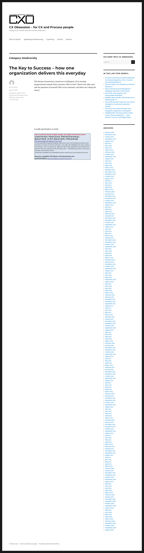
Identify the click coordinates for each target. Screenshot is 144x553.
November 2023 (110, 174)
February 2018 (110, 295)
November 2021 (110, 220)
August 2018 (109, 282)
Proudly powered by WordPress (49, 544)
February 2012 (110, 446)
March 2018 (109, 293)
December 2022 (110, 196)
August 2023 (109, 178)
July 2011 (108, 457)
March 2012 (109, 444)
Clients (60, 39)
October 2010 (109, 477)
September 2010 (110, 479)
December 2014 (110, 372)
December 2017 (110, 299)
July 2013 (108, 409)
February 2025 (110, 152)
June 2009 (108, 512)
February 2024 (110, 170)
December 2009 (110, 499)
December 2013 (110, 398)
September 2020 (110, 247)
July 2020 (108, 249)
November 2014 (110, 374)
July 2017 (108, 308)
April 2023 (108, 187)
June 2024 (108, 163)
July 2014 (108, 383)
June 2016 (108, 334)
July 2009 (108, 510)
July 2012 (108, 435)
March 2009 (109, 519)
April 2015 (108, 363)
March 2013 (109, 418)
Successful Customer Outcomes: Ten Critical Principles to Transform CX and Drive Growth (119, 104)
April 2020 (108, 255)
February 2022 (110, 214)
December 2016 (110, 321)
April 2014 (108, 389)
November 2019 (110, 264)
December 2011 (110, 451)
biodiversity (13, 93)
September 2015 (110, 354)
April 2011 (108, 464)
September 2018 (110, 279)
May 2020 (108, 253)
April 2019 (108, 277)
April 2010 (108, 490)
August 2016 (109, 330)
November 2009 (110, 501)
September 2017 (110, 304)
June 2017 (108, 310)
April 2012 (108, 442)
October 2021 (109, 222)
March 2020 (109, 258)
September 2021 (110, 225)
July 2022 (108, 207)
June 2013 (108, 411)
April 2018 (108, 290)
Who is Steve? (15, 39)
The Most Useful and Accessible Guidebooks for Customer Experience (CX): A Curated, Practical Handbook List (120, 80)
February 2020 (110, 260)
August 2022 (109, 205)
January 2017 (109, 319)
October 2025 (109, 137)
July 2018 (108, 284)
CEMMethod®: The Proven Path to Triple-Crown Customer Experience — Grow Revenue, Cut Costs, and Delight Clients (119, 115)
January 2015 (109, 370)
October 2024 (109, 154)
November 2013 (110, 400)
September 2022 (110, 203)
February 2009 (110, 521)
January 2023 (109, 194)
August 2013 (109, 407)
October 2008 (109, 525)
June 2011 (108, 460)
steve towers (13, 87)
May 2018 (108, 288)
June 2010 (108, 486)
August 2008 (109, 530)
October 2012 (109, 429)
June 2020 (108, 251)
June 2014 (108, 385)
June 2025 (108, 146)
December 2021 (110, 218)
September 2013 (110, 405)
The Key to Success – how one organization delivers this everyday (47, 70)
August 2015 (109, 356)
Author (69, 39)
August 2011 (109, 455)
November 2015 (110, 350)
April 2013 (108, 416)
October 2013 (109, 402)
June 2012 (108, 438)
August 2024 (109, 159)
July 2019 (108, 273)
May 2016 (108, 337)
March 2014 (109, 391)
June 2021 (108, 231)
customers (12, 95)
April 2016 (108, 339)
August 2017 (109, 306)
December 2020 (110, 240)
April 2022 (108, 211)
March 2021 (109, 236)
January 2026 (109, 132)
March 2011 (109, 466)
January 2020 (109, 262)
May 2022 (108, 209)
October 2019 (109, 266)
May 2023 (108, 185)
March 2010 (109, 492)
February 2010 (110, 495)
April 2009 (108, 517)
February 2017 (110, 317)
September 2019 (110, 268)
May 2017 (108, 312)
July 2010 (108, 484)
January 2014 (109, 396)
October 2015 (109, 352)
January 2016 (109, 345)
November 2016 (110, 323)
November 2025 (110, 135)
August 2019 (109, 271)
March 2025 (109, 150)
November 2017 (110, 301)
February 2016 (110, 343)
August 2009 (109, 508)
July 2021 (108, 229)
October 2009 (109, 503)
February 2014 (110, 394)
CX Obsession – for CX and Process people (41, 27)
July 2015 (108, 359)
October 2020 (109, 244)
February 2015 (110, 367)
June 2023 (108, 183)
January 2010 (109, 497)
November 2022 (110, 198)
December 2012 (110, 424)
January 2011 (109, 471)
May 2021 (108, 233)
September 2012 (110, 431)
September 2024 (110, 156)
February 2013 (109, 420)
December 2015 (110, 348)
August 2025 (109, 141)
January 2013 (109, 422)
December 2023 (110, 172)
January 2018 (109, 297)
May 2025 (108, 148)
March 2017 (109, 315)
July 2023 (108, 181)
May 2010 (108, 488)
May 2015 (108, 361)
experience (19, 97)
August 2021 (109, 227)
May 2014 (108, 387)
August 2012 (109, 433)
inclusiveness (13, 99)
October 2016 (109, 326)
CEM (23, 93)
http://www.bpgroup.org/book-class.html (48, 141)
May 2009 (108, 514)
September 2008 (110, 528)
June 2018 (108, 286)
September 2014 (110, 378)
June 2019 (108, 275)
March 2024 (109, 167)
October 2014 (109, 376)
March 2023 (109, 189)
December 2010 (110, 473)
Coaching (50, 39)
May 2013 (108, 413)
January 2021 (109, 238)
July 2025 (108, 143)
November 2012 (110, 427)
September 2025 (110, 139)
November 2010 (110, 475)
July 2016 (108, 332)
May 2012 (108, 440)
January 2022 (109, 216)
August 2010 (109, 482)
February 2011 (109, 468)
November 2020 (110, 242)
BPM (19, 93)
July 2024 (108, 161)
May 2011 (108, 462)
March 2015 (109, 365)
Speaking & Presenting (33, 39)
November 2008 (110, 523)
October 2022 (109, 200)
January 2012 (109, 449)
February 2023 (110, 192)
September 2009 (110, 506)
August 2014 (109, 380)
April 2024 (108, 165)
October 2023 (109, 176)
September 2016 (110, 328)
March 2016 (109, 341)
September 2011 (110, 453)
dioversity (20, 95)
